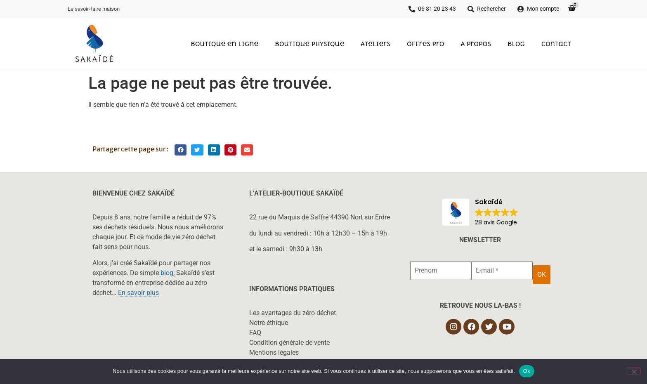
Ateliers (375, 43)
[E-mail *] (501, 270)
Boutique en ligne (224, 43)
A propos (476, 43)
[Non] (634, 371)
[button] (181, 149)
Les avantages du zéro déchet (292, 313)
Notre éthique (268, 323)
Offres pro (425, 43)
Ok (526, 371)
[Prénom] (440, 270)
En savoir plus (138, 293)
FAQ (255, 333)
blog (167, 273)
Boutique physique (309, 43)
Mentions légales (274, 352)
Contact (556, 43)
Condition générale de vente (289, 342)
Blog (516, 43)
